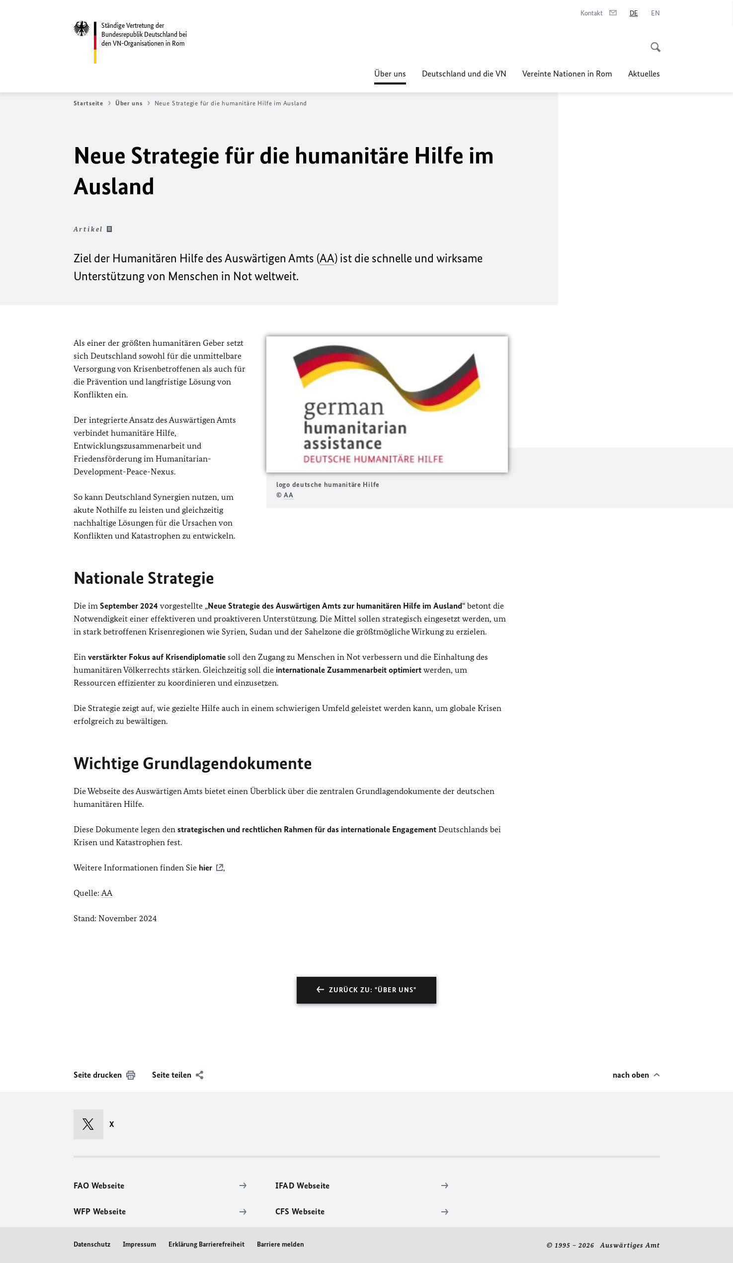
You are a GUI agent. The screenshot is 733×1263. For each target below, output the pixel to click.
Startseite (92, 103)
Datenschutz (92, 1244)
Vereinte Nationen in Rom (567, 74)
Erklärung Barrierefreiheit (206, 1244)
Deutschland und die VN (464, 74)
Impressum (139, 1244)
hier (205, 867)
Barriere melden (280, 1244)
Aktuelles (644, 74)
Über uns (390, 73)
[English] (655, 13)
